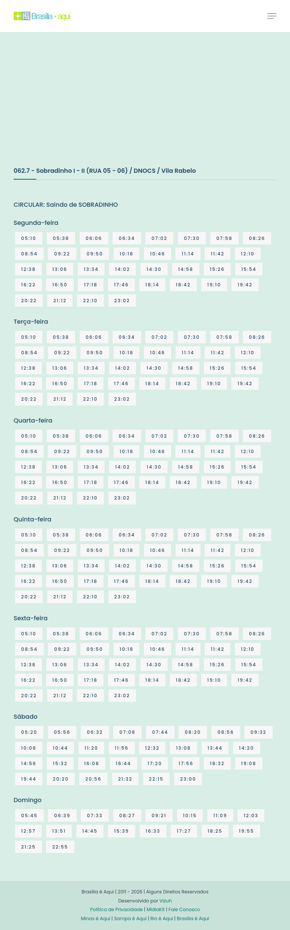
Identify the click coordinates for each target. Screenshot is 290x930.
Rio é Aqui (161, 918)
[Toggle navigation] (271, 15)
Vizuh (165, 901)
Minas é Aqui (95, 918)
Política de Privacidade (116, 909)
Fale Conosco (184, 909)
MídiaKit (156, 909)
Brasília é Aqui (193, 918)
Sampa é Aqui (130, 918)
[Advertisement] (70, 107)
